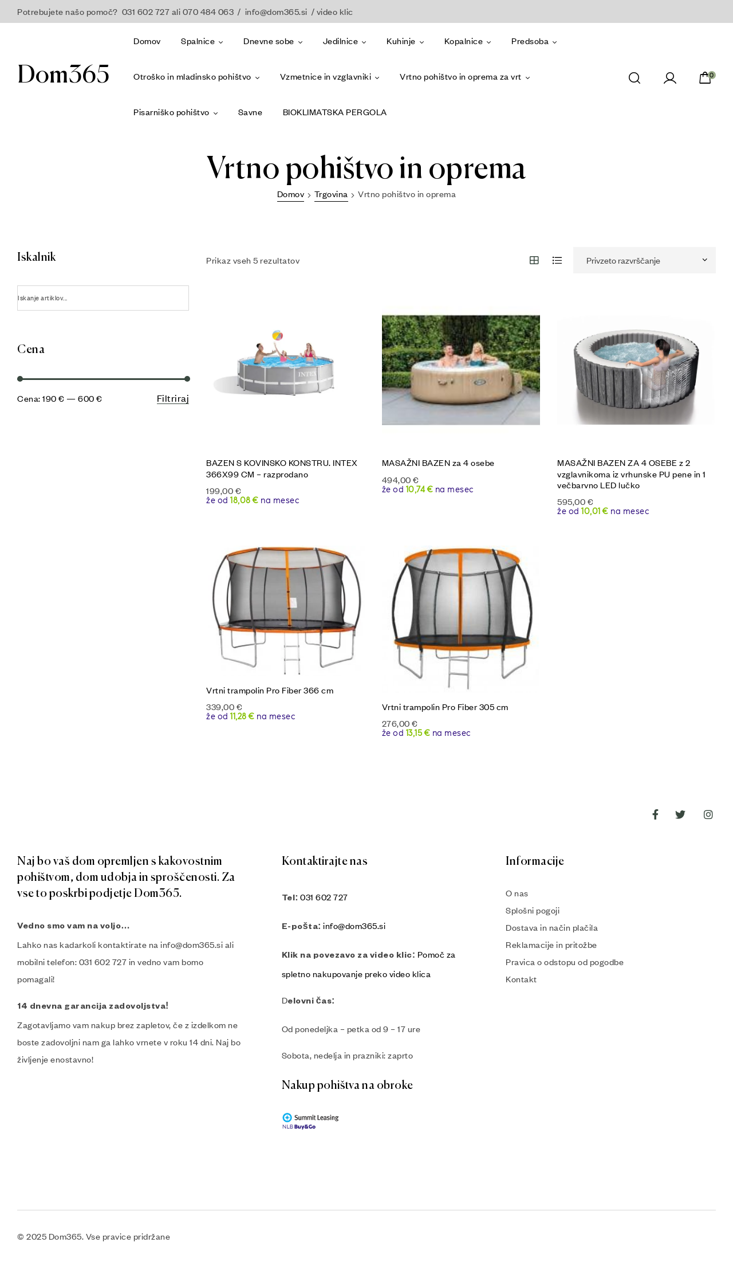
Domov (291, 194)
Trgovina (331, 194)
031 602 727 (324, 897)
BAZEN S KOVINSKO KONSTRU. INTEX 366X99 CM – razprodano (282, 468)
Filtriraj (173, 398)
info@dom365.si (276, 11)
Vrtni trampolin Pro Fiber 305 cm (445, 706)
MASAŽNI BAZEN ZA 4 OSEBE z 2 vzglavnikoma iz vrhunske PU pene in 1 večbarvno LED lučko (631, 473)
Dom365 (63, 76)
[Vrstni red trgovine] (644, 260)
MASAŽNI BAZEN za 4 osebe (438, 462)
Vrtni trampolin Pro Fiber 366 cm (269, 690)
